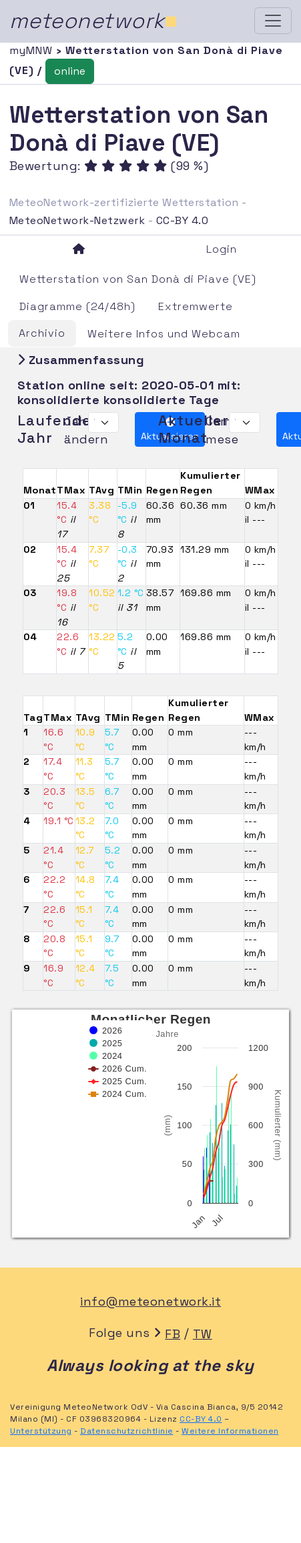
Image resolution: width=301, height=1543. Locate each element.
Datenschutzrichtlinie (127, 1431)
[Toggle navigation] (273, 20)
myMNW (32, 50)
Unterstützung (41, 1431)
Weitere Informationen (230, 1431)
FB (172, 1334)
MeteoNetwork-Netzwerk (77, 220)
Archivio (42, 333)
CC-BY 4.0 (182, 220)
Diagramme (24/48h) (77, 306)
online (69, 71)
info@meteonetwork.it (150, 1301)
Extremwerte (195, 306)
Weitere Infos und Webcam (163, 334)
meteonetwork (93, 20)
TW (202, 1334)
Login (221, 249)
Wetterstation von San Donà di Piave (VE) (137, 279)
